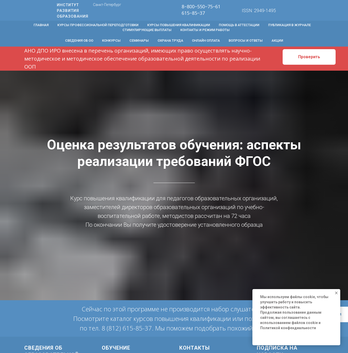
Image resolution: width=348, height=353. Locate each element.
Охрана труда (170, 40)
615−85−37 (193, 13)
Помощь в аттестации (239, 25)
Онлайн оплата (206, 40)
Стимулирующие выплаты (147, 30)
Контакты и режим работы (205, 30)
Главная (41, 25)
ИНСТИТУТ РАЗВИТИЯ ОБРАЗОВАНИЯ (72, 11)
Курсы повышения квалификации (178, 25)
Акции (277, 40)
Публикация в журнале (289, 25)
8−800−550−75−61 (201, 6)
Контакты (194, 348)
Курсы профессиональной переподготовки (97, 25)
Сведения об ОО (79, 40)
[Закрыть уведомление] (336, 293)
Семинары (139, 40)
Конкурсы (111, 40)
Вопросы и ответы (246, 40)
